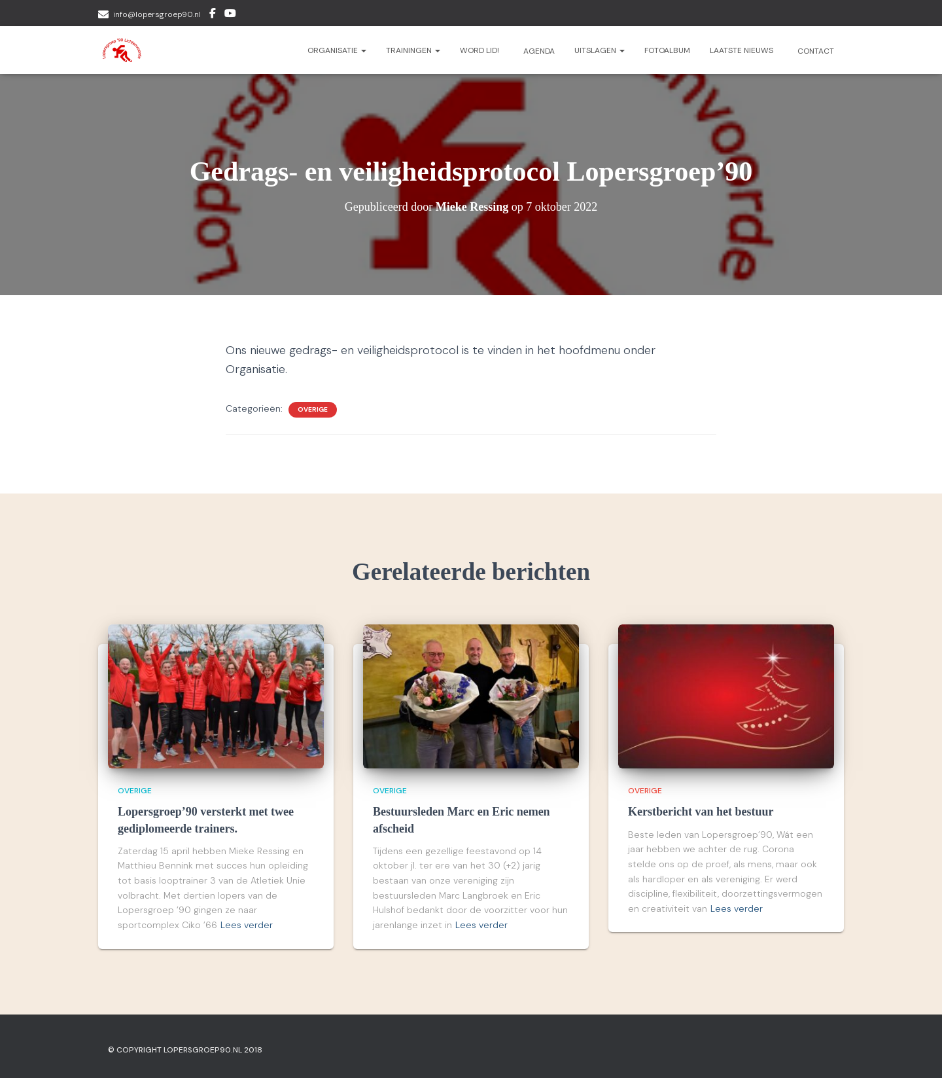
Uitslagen (599, 50)
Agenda (538, 51)
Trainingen (413, 50)
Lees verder (246, 925)
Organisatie (336, 50)
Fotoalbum (667, 50)
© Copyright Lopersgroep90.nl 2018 (185, 1050)
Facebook (212, 15)
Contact (814, 51)
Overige (313, 409)
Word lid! (479, 50)
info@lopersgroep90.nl (157, 14)
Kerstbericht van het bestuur (700, 811)
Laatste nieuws (741, 50)
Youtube (230, 15)
